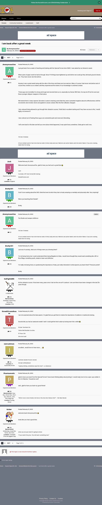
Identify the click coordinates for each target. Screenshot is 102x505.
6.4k (10, 297)
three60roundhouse (9, 312)
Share (82, 49)
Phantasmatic (9, 373)
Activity (11, 18)
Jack (9, 161)
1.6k (9, 179)
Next (8, 57)
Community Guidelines (16, 23)
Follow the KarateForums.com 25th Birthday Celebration (49, 2)
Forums (4, 23)
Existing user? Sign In (85, 10)
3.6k (10, 427)
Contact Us (52, 498)
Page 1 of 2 (20, 57)
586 (9, 391)
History (19, 18)
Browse (4, 19)
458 (9, 207)
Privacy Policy (43, 498)
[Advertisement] (51, 483)
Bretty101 (9, 189)
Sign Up (98, 10)
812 (9, 82)
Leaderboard (29, 23)
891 (9, 331)
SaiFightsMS (9, 279)
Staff (37, 23)
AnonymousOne (14, 48)
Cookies (60, 498)
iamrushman (9, 344)
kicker (9, 409)
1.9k (9, 362)
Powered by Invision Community (51, 502)
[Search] (79, 18)
